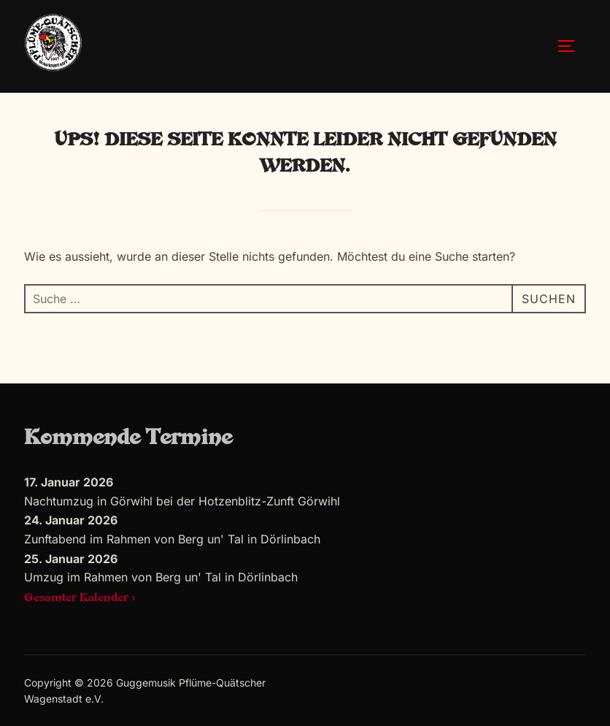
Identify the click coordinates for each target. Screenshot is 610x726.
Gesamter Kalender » (80, 598)
